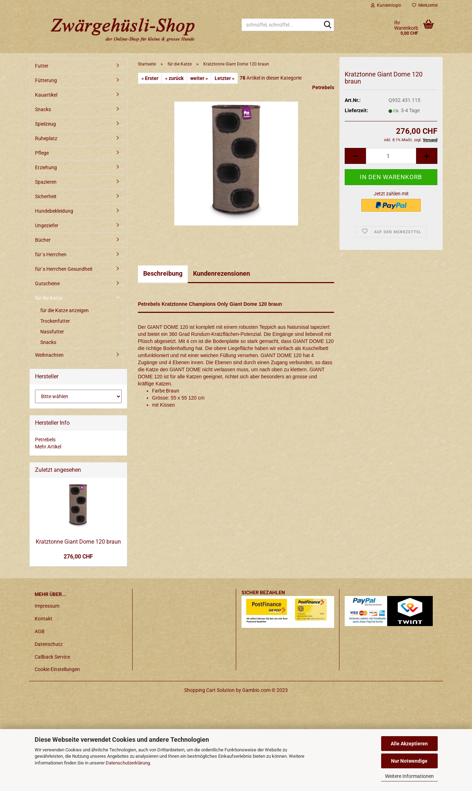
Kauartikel (46, 95)
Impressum (47, 606)
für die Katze (49, 298)
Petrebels (323, 87)
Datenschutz (49, 644)
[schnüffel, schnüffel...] (327, 25)
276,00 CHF (78, 556)
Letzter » (224, 78)
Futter (41, 66)
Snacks (43, 109)
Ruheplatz (46, 138)
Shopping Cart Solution (209, 690)
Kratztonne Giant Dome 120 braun (78, 541)
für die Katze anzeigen (64, 310)
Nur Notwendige (409, 761)
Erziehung (46, 167)
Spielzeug (45, 124)
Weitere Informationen (409, 776)
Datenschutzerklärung (128, 763)
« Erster (149, 78)
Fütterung (46, 80)
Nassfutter (52, 331)
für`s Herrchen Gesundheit (64, 269)
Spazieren (46, 182)
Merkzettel (425, 5)
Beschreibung (162, 273)
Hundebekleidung (54, 211)
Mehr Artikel (48, 446)
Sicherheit (46, 196)
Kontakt (43, 618)
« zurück (174, 78)
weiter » (199, 78)
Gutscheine (47, 283)
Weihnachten (49, 355)
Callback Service (52, 657)
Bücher (43, 240)
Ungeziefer (46, 225)
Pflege (42, 153)
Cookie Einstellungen (57, 669)
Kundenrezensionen (221, 273)
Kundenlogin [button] (386, 5)
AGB (40, 631)
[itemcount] (391, 157)
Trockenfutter (55, 321)
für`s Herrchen (50, 254)
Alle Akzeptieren (409, 743)
